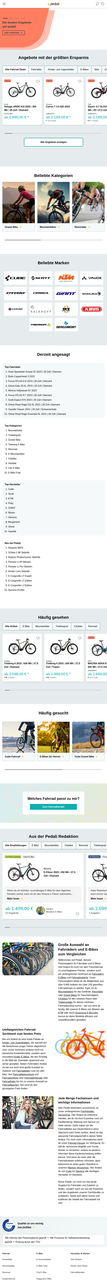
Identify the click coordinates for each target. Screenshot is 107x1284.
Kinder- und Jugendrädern (16, 1042)
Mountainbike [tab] (42, 626)
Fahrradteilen (23, 1071)
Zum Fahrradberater (53, 807)
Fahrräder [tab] (36, 69)
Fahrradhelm (9, 1081)
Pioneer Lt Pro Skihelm (20, 566)
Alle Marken (76, 1259)
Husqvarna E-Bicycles (86, 1013)
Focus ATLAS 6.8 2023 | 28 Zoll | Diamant (30, 381)
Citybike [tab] (78, 626)
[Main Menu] (4, 4)
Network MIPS (15, 548)
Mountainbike (15, 430)
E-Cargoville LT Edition (20, 580)
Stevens (12, 517)
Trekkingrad (14, 435)
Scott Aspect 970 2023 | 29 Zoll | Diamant (29, 400)
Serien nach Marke (79, 1265)
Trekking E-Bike (16, 444)
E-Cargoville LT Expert (20, 576)
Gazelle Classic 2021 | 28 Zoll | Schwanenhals (32, 409)
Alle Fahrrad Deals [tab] (15, 69)
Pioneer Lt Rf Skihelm (19, 562)
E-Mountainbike (16, 454)
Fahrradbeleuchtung (23, 1074)
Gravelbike (7, 1259)
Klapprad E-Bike (43, 1278)
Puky (11, 503)
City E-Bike (14, 468)
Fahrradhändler (78, 1272)
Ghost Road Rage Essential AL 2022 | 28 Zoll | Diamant (37, 414)
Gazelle (12, 531)
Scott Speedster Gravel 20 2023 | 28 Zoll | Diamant (34, 371)
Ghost (11, 526)
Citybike (12, 458)
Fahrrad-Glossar (76, 1143)
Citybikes (63, 998)
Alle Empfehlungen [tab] (15, 845)
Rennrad (12, 449)
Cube (11, 489)
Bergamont (14, 522)
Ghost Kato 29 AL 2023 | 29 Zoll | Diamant (30, 386)
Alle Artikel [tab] (11, 626)
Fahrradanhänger (33, 1078)
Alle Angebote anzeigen (53, 142)
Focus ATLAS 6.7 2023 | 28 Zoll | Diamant (30, 395)
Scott (11, 494)
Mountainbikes (65, 991)
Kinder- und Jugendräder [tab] (61, 69)
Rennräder (97, 991)
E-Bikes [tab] (84, 69)
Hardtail (12, 463)
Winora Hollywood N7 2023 (22, 390)
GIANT (11, 508)
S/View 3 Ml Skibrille (19, 552)
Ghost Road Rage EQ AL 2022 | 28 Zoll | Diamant (34, 404)
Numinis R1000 (16, 590)
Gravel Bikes (70, 995)
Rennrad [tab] (92, 626)
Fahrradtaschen (10, 1085)
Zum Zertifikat (26, 1227)
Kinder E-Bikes (21, 1057)
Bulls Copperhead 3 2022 (21, 376)
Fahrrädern (98, 974)
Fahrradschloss (10, 1078)
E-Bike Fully (14, 472)
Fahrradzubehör (79, 977)
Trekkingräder (65, 1002)
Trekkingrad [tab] (62, 626)
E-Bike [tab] (26, 626)
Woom (11, 512)
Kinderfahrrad (8, 1278)
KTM (10, 498)
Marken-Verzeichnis (78, 1167)
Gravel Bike (14, 440)
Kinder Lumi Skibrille (19, 571)
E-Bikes (62, 977)
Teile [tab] (96, 69)
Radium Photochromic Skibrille (24, 557)
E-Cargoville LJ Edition (20, 585)
